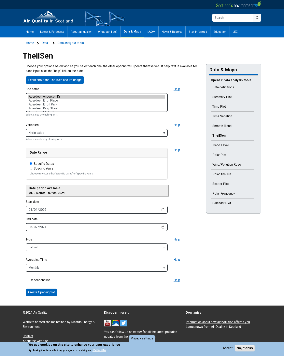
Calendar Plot (221, 203)
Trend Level (220, 145)
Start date (32, 202)
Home (30, 32)
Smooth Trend (222, 126)
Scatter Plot (220, 184)
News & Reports (172, 32)
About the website (35, 341)
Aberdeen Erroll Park (96, 104)
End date (32, 219)
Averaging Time (36, 260)
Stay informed (198, 32)
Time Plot (219, 106)
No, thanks (245, 348)
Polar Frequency (223, 193)
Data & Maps (132, 31)
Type (29, 239)
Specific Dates (44, 164)
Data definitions (223, 87)
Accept (228, 348)
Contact (28, 336)
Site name (32, 89)
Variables (32, 125)
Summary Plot (222, 97)
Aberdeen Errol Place (96, 101)
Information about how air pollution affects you (218, 322)
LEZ (235, 32)
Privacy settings (142, 339)
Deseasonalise (40, 280)
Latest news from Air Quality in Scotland (213, 327)
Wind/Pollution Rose (226, 164)
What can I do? (107, 32)
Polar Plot (219, 155)
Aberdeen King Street (96, 108)
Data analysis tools (70, 43)
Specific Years (43, 168)
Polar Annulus (221, 174)
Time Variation (222, 116)
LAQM (151, 32)
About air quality (81, 32)
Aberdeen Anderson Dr (96, 97)
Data (45, 43)
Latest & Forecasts (52, 32)
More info (99, 351)
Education (220, 32)
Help (177, 89)
